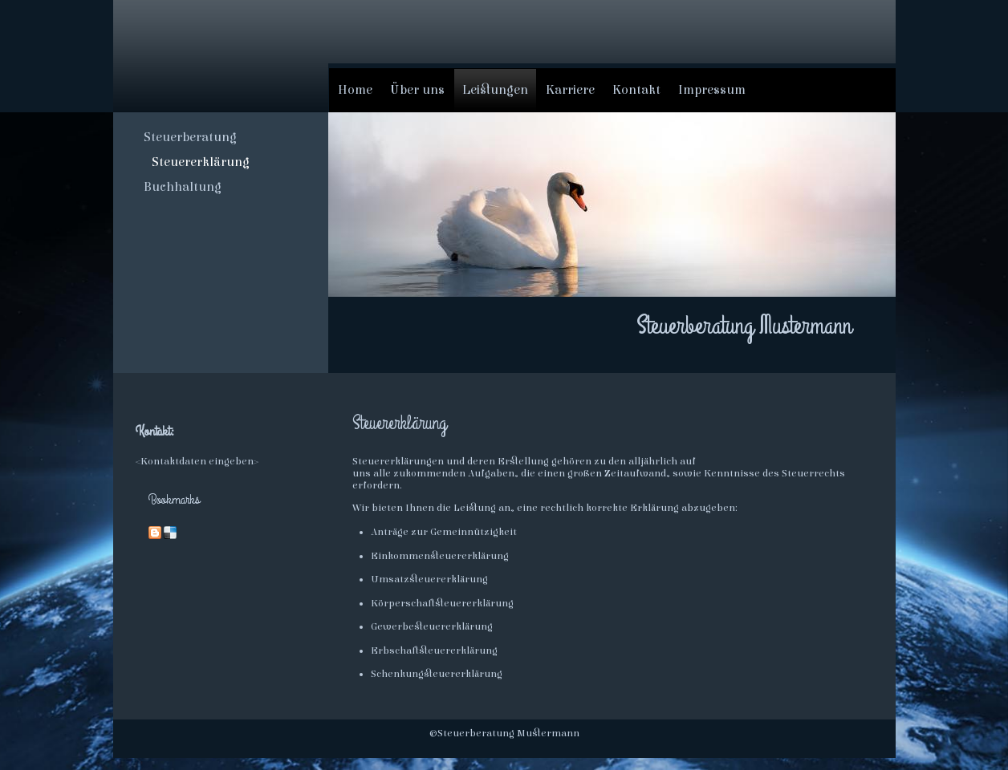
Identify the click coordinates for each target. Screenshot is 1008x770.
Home (355, 90)
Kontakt (636, 90)
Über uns (417, 90)
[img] (220, 55)
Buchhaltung (183, 187)
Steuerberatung (190, 137)
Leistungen (495, 90)
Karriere (570, 90)
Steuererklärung (201, 162)
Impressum (712, 90)
